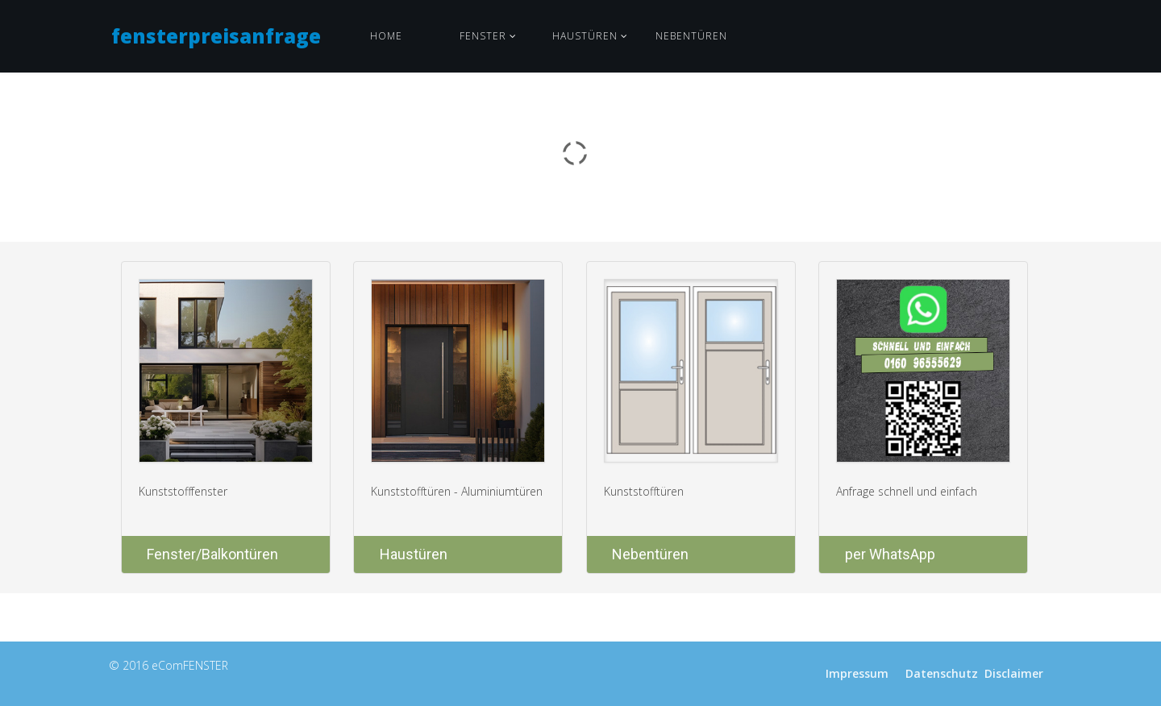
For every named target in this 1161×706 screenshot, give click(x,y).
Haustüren (585, 36)
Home (386, 36)
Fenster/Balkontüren (212, 554)
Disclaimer (1013, 673)
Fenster (483, 36)
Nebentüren (691, 36)
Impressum (857, 673)
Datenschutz (941, 673)
